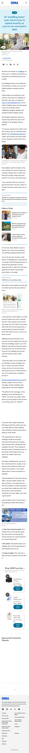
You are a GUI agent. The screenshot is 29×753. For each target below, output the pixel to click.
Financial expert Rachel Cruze (11, 380)
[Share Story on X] (7, 64)
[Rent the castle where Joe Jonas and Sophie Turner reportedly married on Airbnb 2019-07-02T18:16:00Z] (14, 226)
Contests (4, 713)
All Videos (4, 741)
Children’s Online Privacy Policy (6, 727)
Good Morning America (17, 134)
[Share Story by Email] (14, 64)
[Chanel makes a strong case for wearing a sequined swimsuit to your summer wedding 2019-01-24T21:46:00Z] (14, 237)
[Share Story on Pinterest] (10, 64)
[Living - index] (14, 12)
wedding (21, 71)
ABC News (4, 736)
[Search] (26, 3)
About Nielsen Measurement (18, 720)
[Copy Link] (17, 64)
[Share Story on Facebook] (3, 64)
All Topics (4, 744)
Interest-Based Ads (19, 717)
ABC (3, 738)
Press (16, 724)
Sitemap (17, 733)
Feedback (17, 726)
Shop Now (18, 588)
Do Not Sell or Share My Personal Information (7, 722)
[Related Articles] (14, 198)
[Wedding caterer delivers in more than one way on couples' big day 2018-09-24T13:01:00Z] (14, 215)
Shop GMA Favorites (14, 568)
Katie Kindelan (7, 58)
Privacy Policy (5, 718)
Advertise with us (6, 730)
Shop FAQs (4, 733)
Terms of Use (5, 715)
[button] (2, 3)
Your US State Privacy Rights (20, 713)
